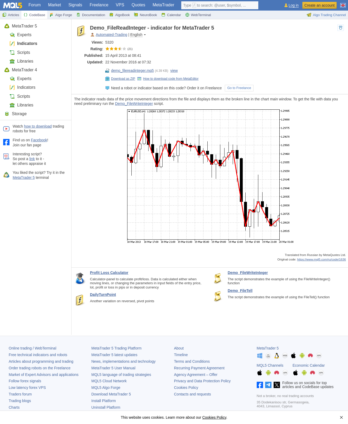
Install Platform (103, 401)
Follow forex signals (25, 381)
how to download (38, 126)
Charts (14, 407)
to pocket (340, 28)
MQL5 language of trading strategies (121, 374)
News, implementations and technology (123, 361)
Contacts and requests (192, 394)
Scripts (19, 52)
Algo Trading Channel (326, 14)
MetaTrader (163, 5)
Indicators (23, 43)
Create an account (319, 5)
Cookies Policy (186, 387)
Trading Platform (116, 348)
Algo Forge (60, 15)
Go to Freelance (239, 88)
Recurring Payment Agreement (199, 368)
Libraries (21, 61)
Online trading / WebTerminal (32, 348)
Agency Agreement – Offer (196, 374)
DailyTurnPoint (103, 294)
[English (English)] (343, 3)
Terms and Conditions (192, 361)
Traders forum (20, 394)
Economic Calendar (309, 365)
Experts (20, 34)
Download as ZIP (120, 79)
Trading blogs (20, 401)
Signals (75, 5)
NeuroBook (145, 15)
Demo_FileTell (240, 290)
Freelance (99, 5)
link (32, 159)
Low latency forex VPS (27, 387)
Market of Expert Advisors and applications (44, 374)
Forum (34, 5)
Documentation (90, 15)
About (179, 348)
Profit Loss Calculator (109, 273)
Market (54, 5)
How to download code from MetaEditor (167, 79)
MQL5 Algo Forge (105, 387)
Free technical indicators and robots (38, 355)
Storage (15, 113)
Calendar (171, 15)
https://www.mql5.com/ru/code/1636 (321, 259)
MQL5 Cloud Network (109, 381)
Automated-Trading (111, 34)
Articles (10, 15)
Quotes (138, 5)
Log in (294, 5)
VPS (120, 5)
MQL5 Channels (270, 365)
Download (111, 394)
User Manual (113, 368)
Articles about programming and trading (41, 361)
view (174, 70)
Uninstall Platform (105, 407)
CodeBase (34, 15)
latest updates (114, 355)
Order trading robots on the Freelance (39, 368)
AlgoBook (119, 15)
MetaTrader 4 (20, 69)
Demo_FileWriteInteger (134, 103)
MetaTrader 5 (20, 26)
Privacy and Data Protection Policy (202, 381)
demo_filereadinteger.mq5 (129, 70)
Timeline (181, 355)
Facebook (39, 140)
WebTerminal (198, 15)
